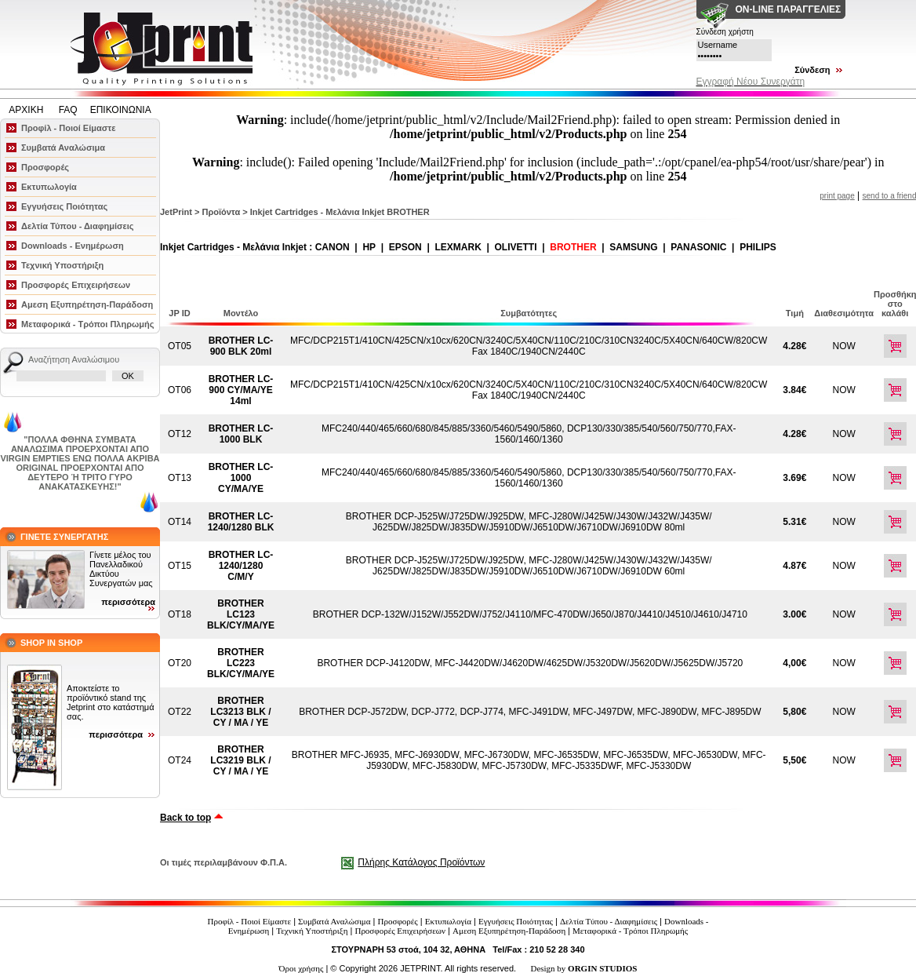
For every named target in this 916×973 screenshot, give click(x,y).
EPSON (405, 247)
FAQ (68, 109)
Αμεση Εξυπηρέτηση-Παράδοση (87, 304)
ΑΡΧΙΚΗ (27, 109)
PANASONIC (698, 247)
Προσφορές (45, 167)
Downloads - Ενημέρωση (72, 245)
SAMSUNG (633, 247)
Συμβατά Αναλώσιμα (63, 147)
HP (369, 247)
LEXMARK (457, 247)
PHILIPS (758, 247)
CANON (332, 247)
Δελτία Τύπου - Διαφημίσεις (77, 226)
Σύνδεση (812, 70)
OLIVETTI (516, 247)
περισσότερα (128, 602)
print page (837, 195)
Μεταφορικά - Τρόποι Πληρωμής (87, 324)
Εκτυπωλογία (49, 186)
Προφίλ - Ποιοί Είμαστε (68, 128)
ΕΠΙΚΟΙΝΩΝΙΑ (120, 109)
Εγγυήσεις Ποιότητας (64, 206)
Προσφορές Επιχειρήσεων (75, 285)
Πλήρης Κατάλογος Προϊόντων (421, 862)
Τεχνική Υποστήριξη (62, 265)
